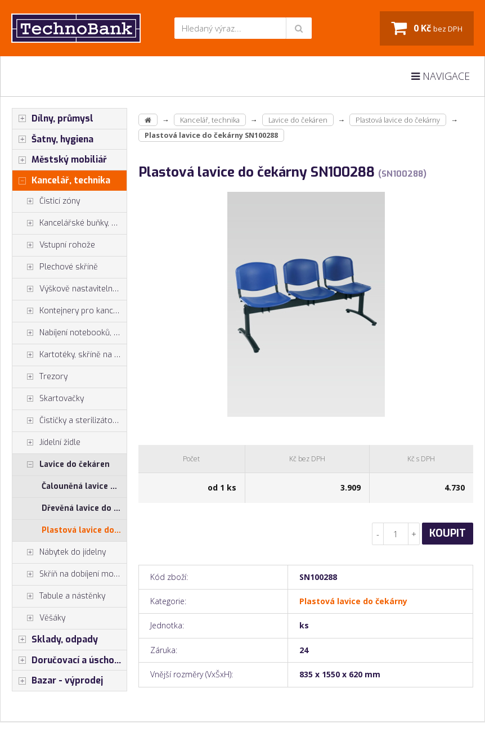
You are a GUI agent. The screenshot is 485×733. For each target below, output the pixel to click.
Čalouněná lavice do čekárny (84, 486)
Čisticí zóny (46, 201)
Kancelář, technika (61, 180)
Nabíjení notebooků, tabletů (69, 333)
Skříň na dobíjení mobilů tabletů (69, 574)
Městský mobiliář (59, 160)
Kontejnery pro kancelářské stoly (69, 311)
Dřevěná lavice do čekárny (84, 508)
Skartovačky (48, 399)
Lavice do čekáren (61, 464)
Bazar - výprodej (57, 681)
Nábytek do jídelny (59, 552)
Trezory (40, 377)
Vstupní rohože (53, 245)
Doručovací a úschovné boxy (69, 660)
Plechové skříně (55, 267)
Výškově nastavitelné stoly (69, 289)
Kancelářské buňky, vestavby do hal (69, 223)
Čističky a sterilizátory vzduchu (69, 420)
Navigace (440, 76)
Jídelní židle (46, 442)
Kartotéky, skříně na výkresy (69, 355)
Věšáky (38, 618)
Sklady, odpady (55, 639)
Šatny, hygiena (52, 139)
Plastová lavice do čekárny (84, 530)
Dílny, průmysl (52, 119)
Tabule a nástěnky (58, 596)
